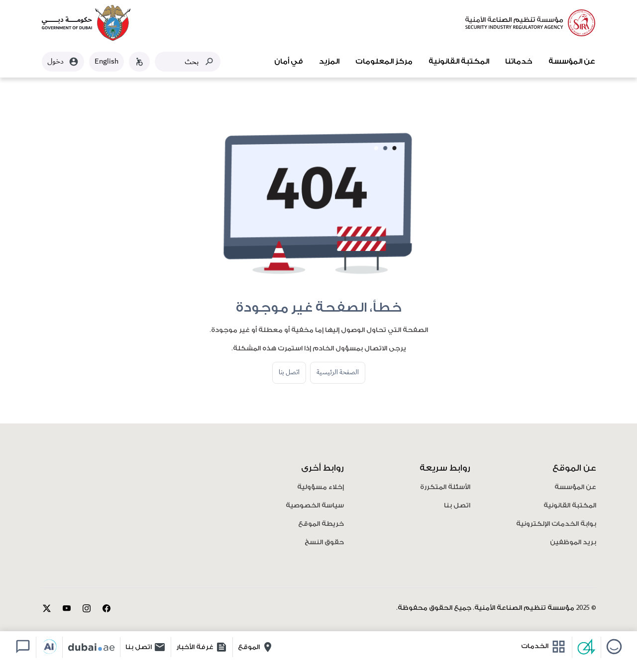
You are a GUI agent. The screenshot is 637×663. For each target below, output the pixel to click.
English (106, 61)
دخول (63, 61)
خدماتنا (518, 62)
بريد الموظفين (573, 542)
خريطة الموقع (321, 524)
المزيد (329, 62)
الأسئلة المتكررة (445, 487)
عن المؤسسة (571, 62)
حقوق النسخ (324, 542)
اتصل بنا (289, 372)
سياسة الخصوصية (315, 505)
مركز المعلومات (384, 62)
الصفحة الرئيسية (338, 372)
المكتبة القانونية (458, 62)
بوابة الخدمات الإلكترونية (556, 524)
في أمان (288, 62)
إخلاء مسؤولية (320, 487)
